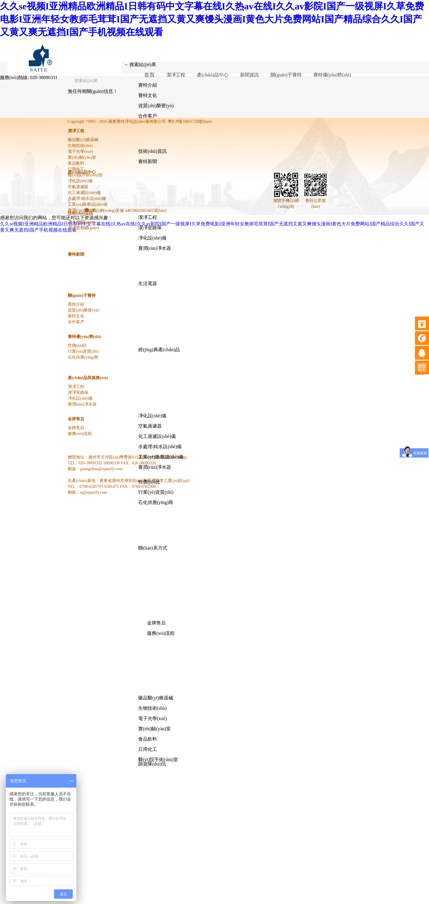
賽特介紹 (147, 85)
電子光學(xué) (152, 718)
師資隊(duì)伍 (152, 763)
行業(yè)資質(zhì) (155, 492)
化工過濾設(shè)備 (157, 436)
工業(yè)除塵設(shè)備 (160, 456)
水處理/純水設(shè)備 (160, 446)
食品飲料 (147, 738)
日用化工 (147, 749)
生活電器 (147, 283)
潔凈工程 (147, 217)
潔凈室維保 (150, 227)
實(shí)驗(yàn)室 (154, 728)
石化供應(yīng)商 (155, 502)
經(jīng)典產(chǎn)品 (159, 349)
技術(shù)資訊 (152, 151)
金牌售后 (156, 622)
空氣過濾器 (150, 425)
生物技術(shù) (152, 708)
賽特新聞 (147, 161)
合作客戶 (147, 115)
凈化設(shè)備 (152, 237)
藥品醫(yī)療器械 (155, 697)
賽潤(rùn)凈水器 (154, 248)
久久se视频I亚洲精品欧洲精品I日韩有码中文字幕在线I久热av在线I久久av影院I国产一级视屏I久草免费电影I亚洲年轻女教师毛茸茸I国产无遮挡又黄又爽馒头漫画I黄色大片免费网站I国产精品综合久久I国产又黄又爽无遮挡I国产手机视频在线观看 (212, 19)
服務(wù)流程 (161, 633)
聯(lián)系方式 (152, 547)
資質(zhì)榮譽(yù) (156, 105)
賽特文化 (147, 95)
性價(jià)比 (149, 481)
